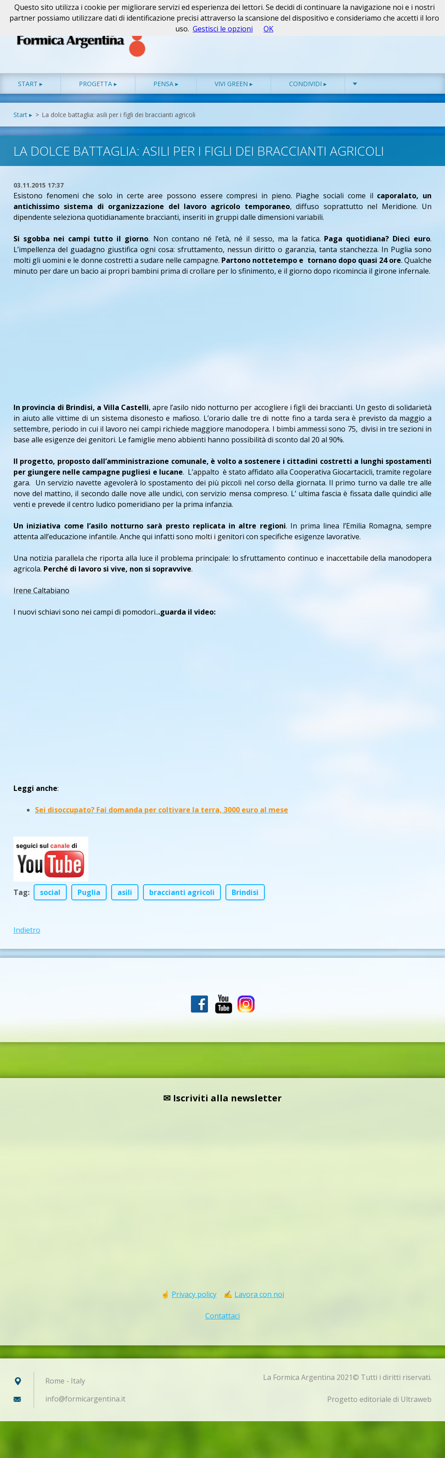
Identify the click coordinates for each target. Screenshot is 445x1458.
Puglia (89, 898)
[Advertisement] (80, 338)
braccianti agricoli (182, 898)
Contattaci (222, 1322)
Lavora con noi (259, 1300)
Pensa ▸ (165, 89)
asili (124, 898)
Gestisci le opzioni (223, 29)
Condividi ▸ (308, 89)
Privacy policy (194, 1300)
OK (268, 29)
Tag (20, 898)
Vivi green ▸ (234, 89)
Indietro (26, 936)
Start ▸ (30, 89)
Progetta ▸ (98, 89)
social (50, 898)
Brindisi (245, 898)
